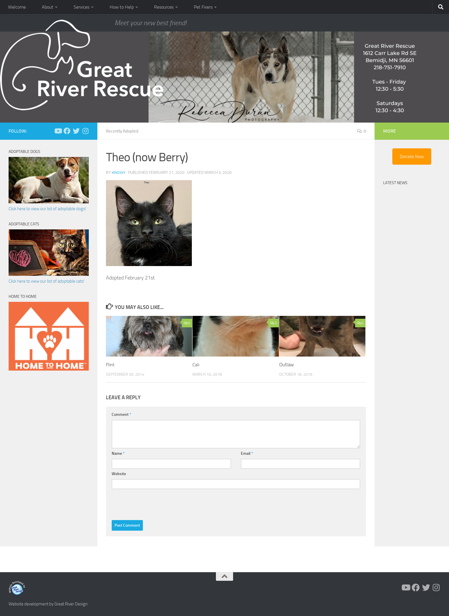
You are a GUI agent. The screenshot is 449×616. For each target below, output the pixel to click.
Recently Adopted (123, 131)
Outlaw (286, 364)
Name (118, 453)
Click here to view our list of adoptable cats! (46, 281)
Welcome (17, 7)
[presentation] (155, 503)
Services (81, 7)
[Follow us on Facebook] (67, 130)
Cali (196, 364)
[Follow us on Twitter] (76, 130)
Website (119, 473)
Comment (121, 414)
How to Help (122, 7)
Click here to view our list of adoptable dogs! (47, 208)
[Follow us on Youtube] (57, 130)
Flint (110, 364)
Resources (164, 7)
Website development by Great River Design (48, 604)
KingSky (119, 172)
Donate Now (412, 156)
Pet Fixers (203, 7)
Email (247, 453)
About (47, 7)
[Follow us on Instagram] (85, 130)
